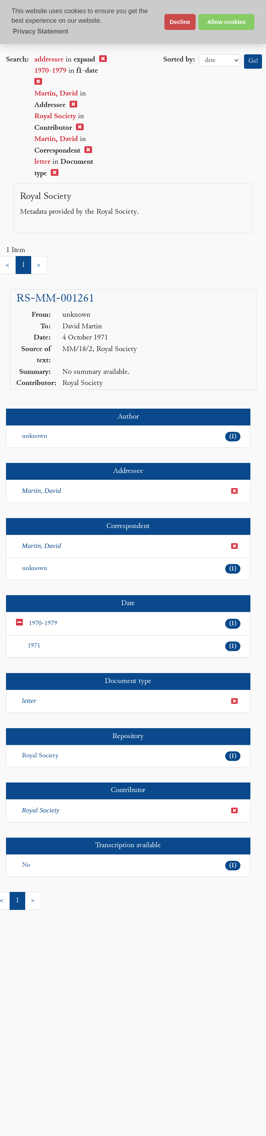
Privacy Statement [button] (40, 31)
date (219, 60)
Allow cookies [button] (226, 22)
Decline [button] (180, 22)
